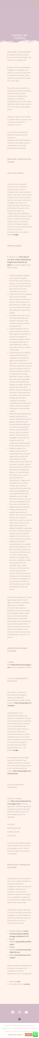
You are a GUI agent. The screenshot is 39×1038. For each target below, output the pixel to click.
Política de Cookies (15, 1034)
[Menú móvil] (36, 4)
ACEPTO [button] (28, 1034)
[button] (19, 1019)
